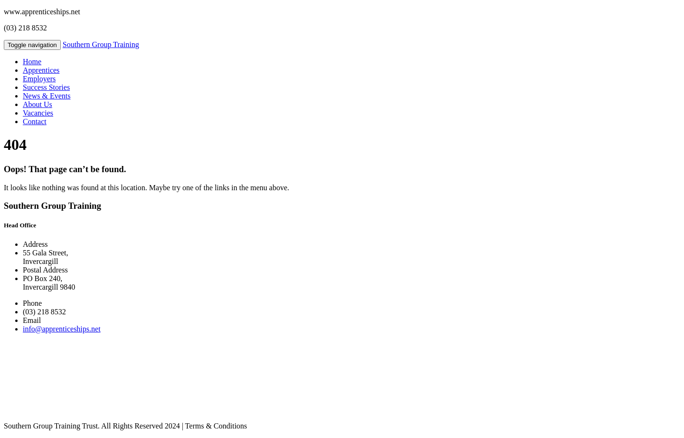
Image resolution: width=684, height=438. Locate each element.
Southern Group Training (101, 44)
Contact (35, 121)
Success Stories (46, 87)
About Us (37, 104)
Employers (39, 79)
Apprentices (41, 70)
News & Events (46, 96)
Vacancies (38, 113)
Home (32, 62)
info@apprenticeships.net (62, 329)
